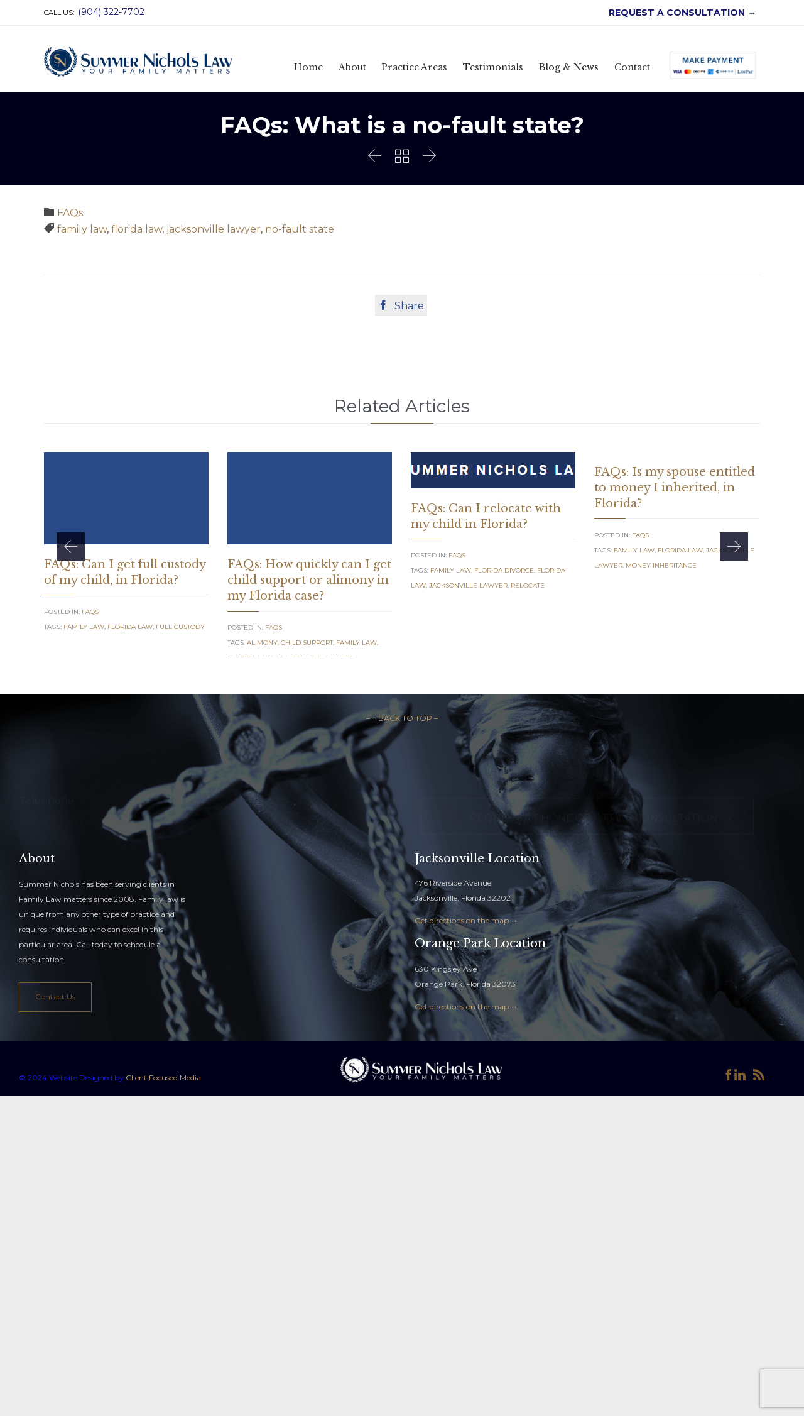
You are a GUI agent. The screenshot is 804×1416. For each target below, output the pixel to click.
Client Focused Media (162, 1141)
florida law (136, 229)
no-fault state (299, 229)
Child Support (307, 643)
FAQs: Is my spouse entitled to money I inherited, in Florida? (674, 487)
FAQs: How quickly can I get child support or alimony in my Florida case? (309, 580)
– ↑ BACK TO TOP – (402, 781)
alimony (262, 643)
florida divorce (504, 570)
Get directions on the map (462, 984)
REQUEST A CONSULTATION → (680, 12)
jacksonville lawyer (213, 229)
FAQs (70, 213)
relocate (528, 585)
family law (82, 229)
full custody (180, 627)
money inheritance (661, 565)
